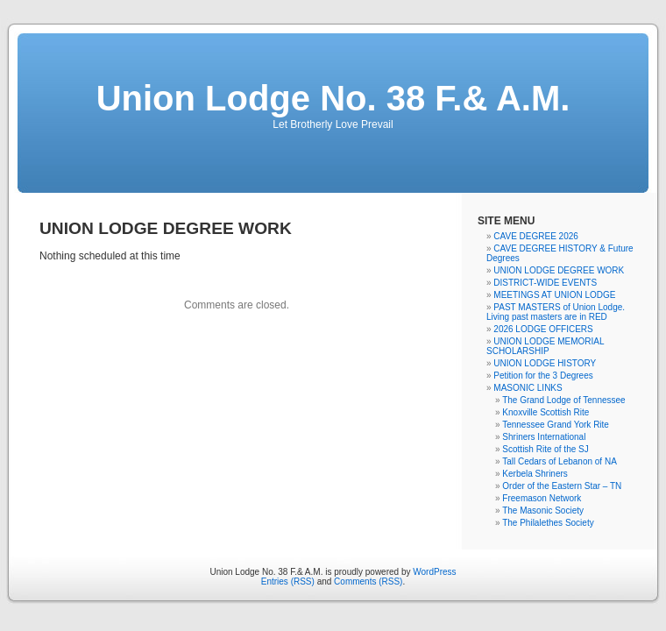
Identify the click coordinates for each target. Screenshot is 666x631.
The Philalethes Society (548, 523)
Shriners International (543, 437)
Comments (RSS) (368, 581)
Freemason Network (541, 498)
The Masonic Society (543, 510)
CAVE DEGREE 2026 (535, 236)
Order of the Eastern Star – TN (561, 486)
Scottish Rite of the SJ (545, 449)
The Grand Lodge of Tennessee (563, 400)
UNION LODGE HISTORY (544, 363)
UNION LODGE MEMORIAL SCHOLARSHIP (545, 346)
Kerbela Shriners (534, 474)
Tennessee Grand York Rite (555, 424)
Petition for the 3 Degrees (542, 375)
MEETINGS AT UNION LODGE (554, 295)
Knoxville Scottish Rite (545, 412)
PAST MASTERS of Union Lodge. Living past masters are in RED (555, 312)
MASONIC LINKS (527, 388)
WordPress (434, 572)
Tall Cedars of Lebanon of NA (559, 461)
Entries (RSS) (288, 581)
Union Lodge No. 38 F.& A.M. (333, 98)
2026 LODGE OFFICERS (542, 329)
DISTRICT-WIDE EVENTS (545, 282)
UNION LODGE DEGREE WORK (558, 270)
